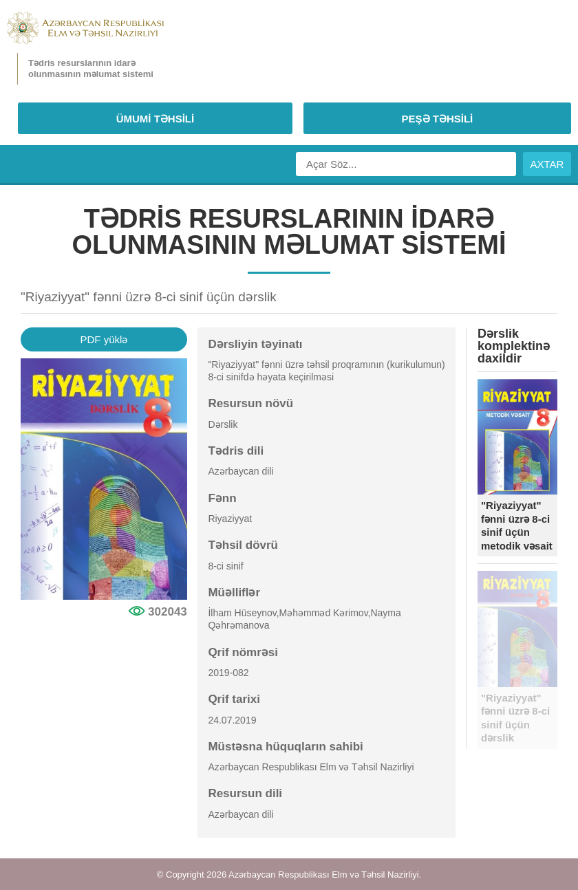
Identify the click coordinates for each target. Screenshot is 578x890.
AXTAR (547, 164)
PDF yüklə (103, 339)
